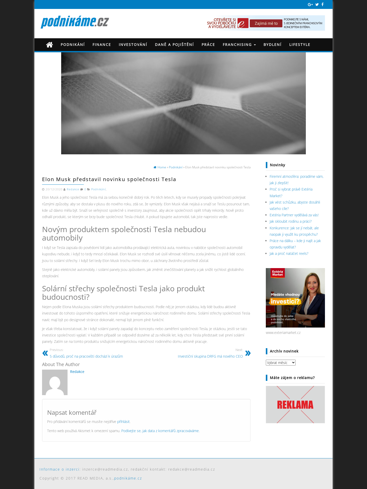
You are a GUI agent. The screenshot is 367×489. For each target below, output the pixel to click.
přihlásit (123, 421)
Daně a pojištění (174, 44)
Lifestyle (299, 44)
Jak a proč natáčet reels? (289, 253)
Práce (208, 44)
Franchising (239, 44)
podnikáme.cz (128, 478)
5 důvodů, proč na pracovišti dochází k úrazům (96, 353)
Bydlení (273, 44)
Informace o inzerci (60, 469)
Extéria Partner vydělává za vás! (294, 214)
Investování (133, 44)
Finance (102, 44)
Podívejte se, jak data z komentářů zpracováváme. (160, 430)
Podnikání (73, 44)
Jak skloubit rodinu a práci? (291, 221)
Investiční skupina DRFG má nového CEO (196, 353)
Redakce (73, 189)
